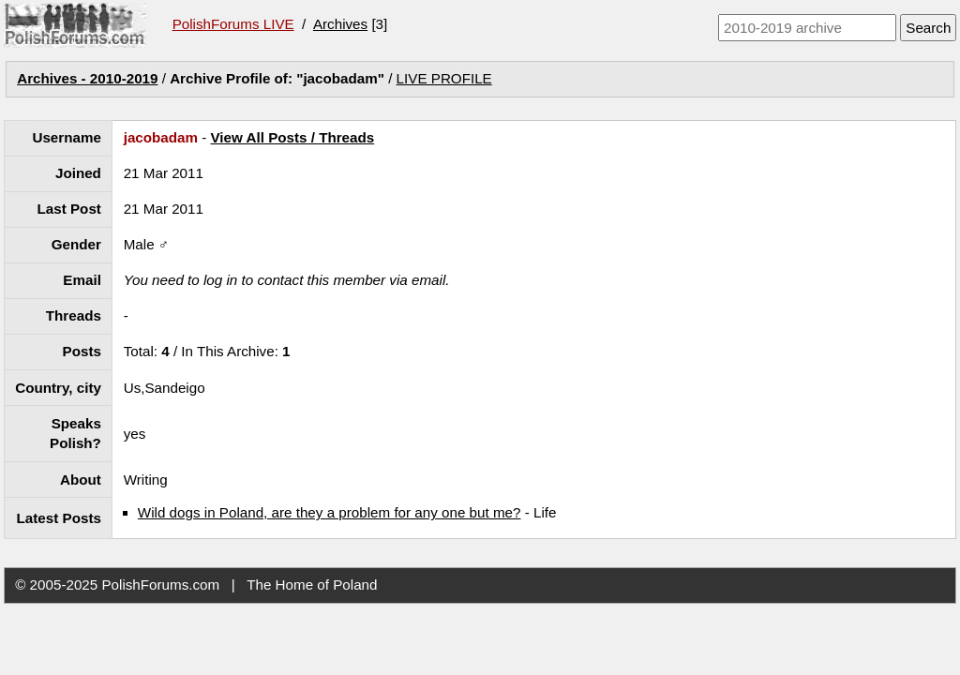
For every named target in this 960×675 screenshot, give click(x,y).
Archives (340, 24)
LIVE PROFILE (444, 78)
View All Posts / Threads (293, 137)
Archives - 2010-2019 (87, 78)
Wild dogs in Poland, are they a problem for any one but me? (329, 512)
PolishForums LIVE (233, 24)
